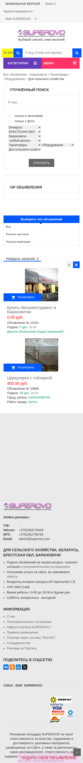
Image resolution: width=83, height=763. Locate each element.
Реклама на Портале (22, 648)
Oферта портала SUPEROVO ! (29, 627)
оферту (12, 576)
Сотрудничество (18, 643)
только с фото (21, 121)
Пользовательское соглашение (29, 622)
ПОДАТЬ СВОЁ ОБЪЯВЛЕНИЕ (48, 758)
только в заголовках (25, 115)
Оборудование (14, 79)
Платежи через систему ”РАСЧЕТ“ (31, 637)
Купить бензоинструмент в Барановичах (31, 309)
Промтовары (59, 74)
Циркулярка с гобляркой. (30, 378)
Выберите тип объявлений (41, 219)
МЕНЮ (49, 63)
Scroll (77, 752)
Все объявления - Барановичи (25, 74)
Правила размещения (22, 632)
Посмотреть (25, 297)
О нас (11, 616)
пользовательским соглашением (46, 566)
